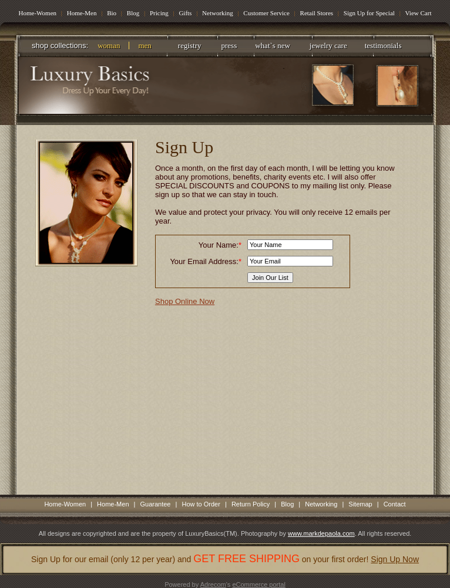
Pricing (159, 12)
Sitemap (360, 504)
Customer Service (267, 12)
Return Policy (250, 504)
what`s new (272, 45)
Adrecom (213, 584)
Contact (395, 504)
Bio (111, 12)
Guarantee (155, 504)
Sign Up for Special (369, 12)
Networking (217, 12)
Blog (133, 12)
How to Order (201, 504)
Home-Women (38, 12)
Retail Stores (317, 12)
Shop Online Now (184, 301)
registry (190, 45)
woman (109, 45)
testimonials (383, 45)
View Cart (418, 12)
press (229, 45)
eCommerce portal (258, 584)
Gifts (185, 12)
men (144, 45)
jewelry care (328, 45)
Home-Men (82, 12)
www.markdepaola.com (321, 533)
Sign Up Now (395, 559)
